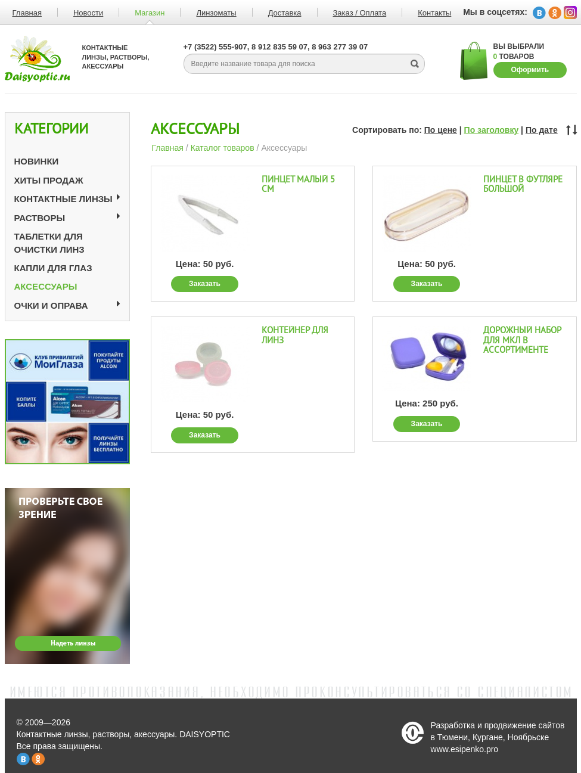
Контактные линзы (63, 199)
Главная (168, 148)
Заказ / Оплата (360, 12)
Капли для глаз (53, 268)
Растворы (40, 218)
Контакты (434, 12)
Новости (88, 12)
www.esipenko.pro (465, 749)
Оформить (530, 70)
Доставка (285, 12)
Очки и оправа (51, 305)
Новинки (36, 161)
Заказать (204, 284)
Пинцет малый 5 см (298, 185)
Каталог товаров (222, 148)
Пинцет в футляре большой (523, 185)
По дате (542, 130)
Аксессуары (45, 286)
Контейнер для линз (295, 335)
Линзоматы (216, 12)
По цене (440, 130)
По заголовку (491, 130)
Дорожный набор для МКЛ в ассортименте (522, 340)
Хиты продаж (48, 180)
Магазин (149, 12)
